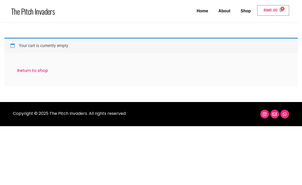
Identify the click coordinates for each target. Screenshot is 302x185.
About (224, 11)
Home (202, 11)
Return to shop (32, 70)
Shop (245, 11)
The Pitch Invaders (33, 11)
